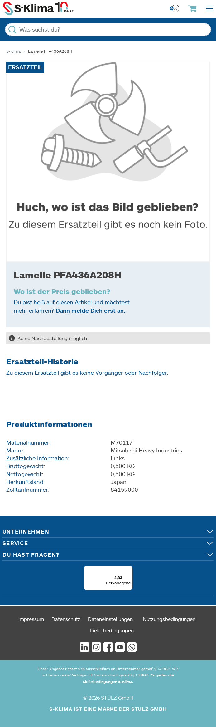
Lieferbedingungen (112, 630)
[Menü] (128, 569)
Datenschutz (65, 619)
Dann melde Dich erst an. (90, 310)
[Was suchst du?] (108, 29)
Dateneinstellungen (110, 619)
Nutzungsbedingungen (169, 619)
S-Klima (13, 51)
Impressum (31, 619)
